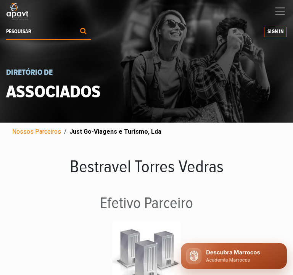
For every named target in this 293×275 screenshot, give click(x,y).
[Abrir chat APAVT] (234, 256)
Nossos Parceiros (36, 131)
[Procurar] (83, 32)
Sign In (275, 32)
